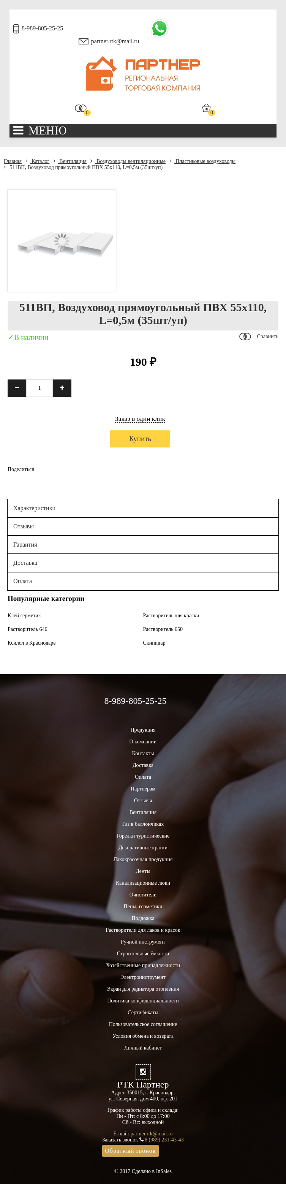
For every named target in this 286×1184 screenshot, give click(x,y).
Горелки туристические (143, 836)
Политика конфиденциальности (143, 1001)
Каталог (38, 161)
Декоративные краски (143, 847)
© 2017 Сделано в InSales (143, 1171)
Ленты (143, 871)
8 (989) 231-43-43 (164, 1140)
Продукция (142, 730)
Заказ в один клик (140, 418)
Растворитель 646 (27, 629)
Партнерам (143, 789)
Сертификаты (143, 1012)
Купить (140, 439)
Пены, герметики (143, 906)
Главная (13, 161)
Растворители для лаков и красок (143, 930)
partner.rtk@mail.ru (115, 41)
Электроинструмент (143, 977)
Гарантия (25, 544)
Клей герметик (24, 615)
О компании (143, 742)
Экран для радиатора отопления (143, 989)
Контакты (143, 753)
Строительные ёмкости (143, 953)
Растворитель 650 (163, 629)
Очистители (143, 895)
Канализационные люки (143, 883)
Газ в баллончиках (143, 824)
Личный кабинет (143, 1048)
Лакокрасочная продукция (143, 859)
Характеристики (34, 508)
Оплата (22, 581)
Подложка (143, 918)
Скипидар (154, 643)
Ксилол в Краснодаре (32, 643)
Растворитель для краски (171, 615)
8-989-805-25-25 (42, 28)
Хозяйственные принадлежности (143, 965)
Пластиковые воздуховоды (202, 161)
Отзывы (23, 526)
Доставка (25, 563)
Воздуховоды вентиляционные (128, 161)
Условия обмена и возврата (143, 1036)
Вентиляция (70, 161)
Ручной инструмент (143, 942)
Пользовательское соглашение (143, 1024)
